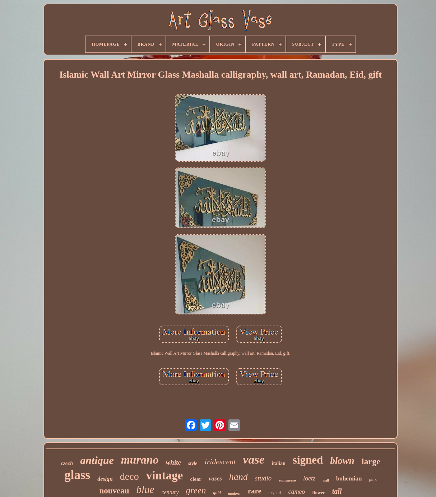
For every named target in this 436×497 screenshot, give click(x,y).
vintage (164, 475)
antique (96, 460)
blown (342, 460)
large (371, 461)
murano (140, 459)
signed (308, 460)
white (173, 462)
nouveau (114, 490)
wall (326, 480)
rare (254, 491)
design (105, 479)
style (193, 463)
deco (129, 476)
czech (67, 463)
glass (77, 475)
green (196, 490)
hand (238, 476)
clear (195, 479)
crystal (275, 492)
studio (263, 478)
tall (337, 491)
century (170, 492)
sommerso (287, 480)
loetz (309, 478)
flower (318, 492)
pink (372, 479)
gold (217, 492)
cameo (296, 491)
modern (234, 493)
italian (279, 463)
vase (253, 459)
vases (215, 478)
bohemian (349, 478)
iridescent (220, 461)
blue (145, 489)
